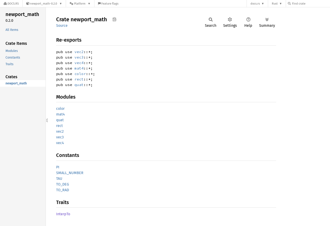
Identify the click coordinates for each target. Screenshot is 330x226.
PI (57, 167)
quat (79, 84)
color (80, 73)
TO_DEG (62, 184)
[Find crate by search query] (311, 3)
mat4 (79, 68)
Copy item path (114, 19)
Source (62, 25)
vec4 (79, 62)
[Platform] (80, 3)
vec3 (79, 57)
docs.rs (255, 3)
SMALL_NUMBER (69, 173)
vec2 (79, 51)
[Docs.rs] (11, 3)
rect (79, 79)
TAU (59, 178)
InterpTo (63, 214)
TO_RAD (62, 190)
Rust (275, 3)
